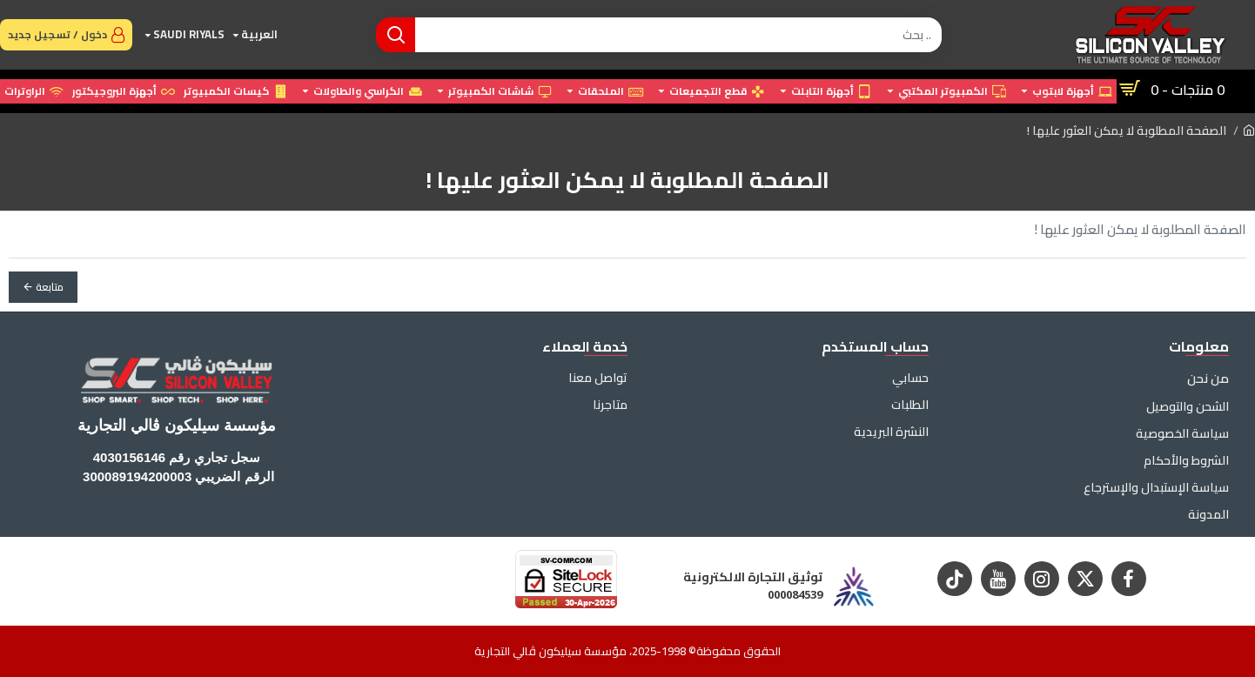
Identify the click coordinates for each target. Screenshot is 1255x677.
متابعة (50, 287)
